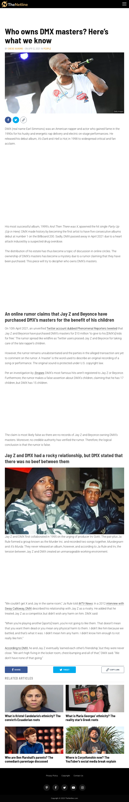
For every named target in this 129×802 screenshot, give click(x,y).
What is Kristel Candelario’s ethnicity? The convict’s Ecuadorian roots (33, 718)
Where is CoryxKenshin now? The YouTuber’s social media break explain (91, 759)
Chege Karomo (15, 48)
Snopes (39, 373)
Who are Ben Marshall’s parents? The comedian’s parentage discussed (29, 759)
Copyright (65, 776)
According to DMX (16, 648)
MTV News (85, 603)
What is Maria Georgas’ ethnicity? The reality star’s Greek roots (90, 718)
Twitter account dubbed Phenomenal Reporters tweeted (82, 328)
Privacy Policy (52, 776)
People (47, 48)
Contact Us (78, 776)
